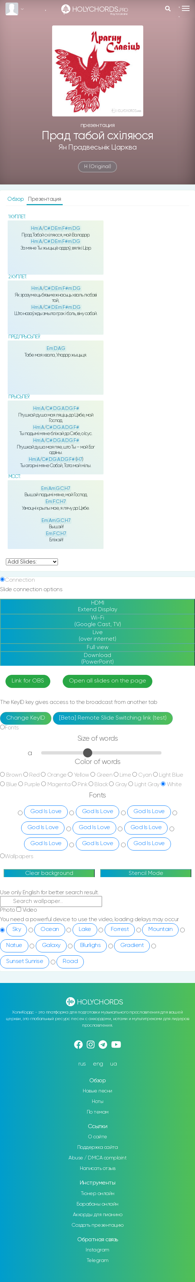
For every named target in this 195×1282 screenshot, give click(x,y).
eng (98, 1064)
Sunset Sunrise (24, 961)
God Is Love (46, 812)
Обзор (16, 199)
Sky (16, 929)
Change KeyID (25, 718)
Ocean (49, 929)
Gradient (132, 945)
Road (70, 961)
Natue (14, 945)
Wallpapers (19, 856)
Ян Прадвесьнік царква (98, 147)
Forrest (120, 929)
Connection (20, 580)
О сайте (97, 1136)
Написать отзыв (97, 1168)
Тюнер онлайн (97, 1193)
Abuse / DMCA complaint (97, 1157)
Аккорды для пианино (97, 1214)
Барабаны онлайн (97, 1204)
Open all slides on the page (107, 681)
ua (113, 1064)
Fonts (12, 727)
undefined (32, 561)
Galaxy (51, 945)
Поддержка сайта (97, 1147)
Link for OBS (28, 681)
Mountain (160, 929)
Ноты (97, 1101)
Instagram (97, 1250)
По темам (98, 1112)
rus (82, 1064)
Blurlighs (90, 945)
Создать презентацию (97, 1225)
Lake (85, 929)
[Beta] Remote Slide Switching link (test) (113, 718)
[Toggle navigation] (185, 8)
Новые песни (97, 1091)
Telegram (98, 1260)
